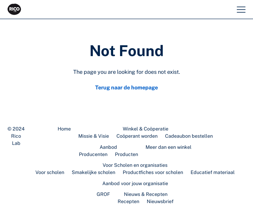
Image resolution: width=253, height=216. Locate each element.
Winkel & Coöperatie (145, 129)
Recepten (128, 201)
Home (64, 129)
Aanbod (108, 147)
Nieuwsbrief (160, 201)
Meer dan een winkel (168, 147)
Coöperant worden (137, 136)
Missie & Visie (93, 136)
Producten (126, 154)
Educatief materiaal (213, 172)
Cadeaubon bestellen (189, 136)
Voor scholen (49, 172)
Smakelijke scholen (93, 172)
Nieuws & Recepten (145, 194)
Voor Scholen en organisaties (135, 165)
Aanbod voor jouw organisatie (135, 183)
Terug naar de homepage (126, 87)
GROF (103, 194)
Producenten (93, 154)
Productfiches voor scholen (153, 172)
